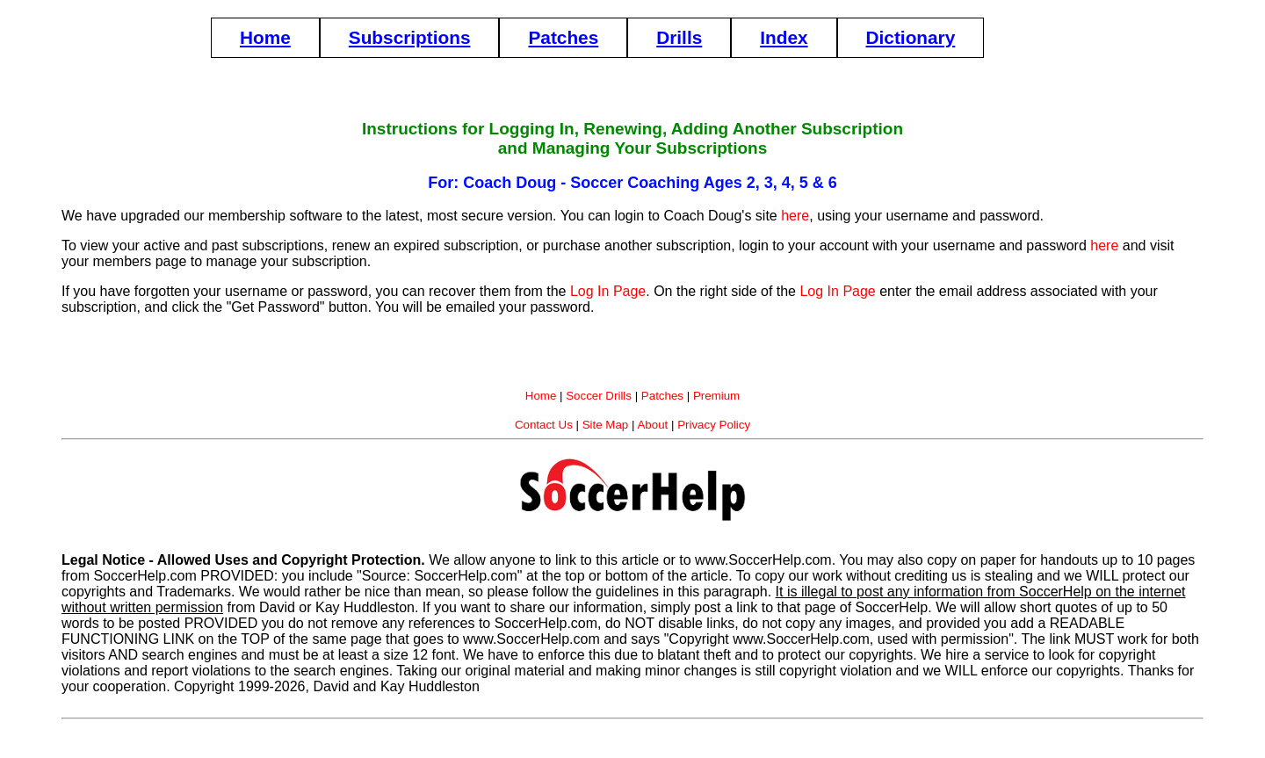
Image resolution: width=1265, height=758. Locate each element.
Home (265, 37)
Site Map (605, 424)
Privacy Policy (713, 424)
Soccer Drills (599, 395)
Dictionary (911, 37)
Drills (679, 37)
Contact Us (544, 424)
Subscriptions (410, 37)
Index (783, 37)
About (652, 424)
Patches (563, 37)
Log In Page (608, 291)
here (795, 215)
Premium (716, 395)
